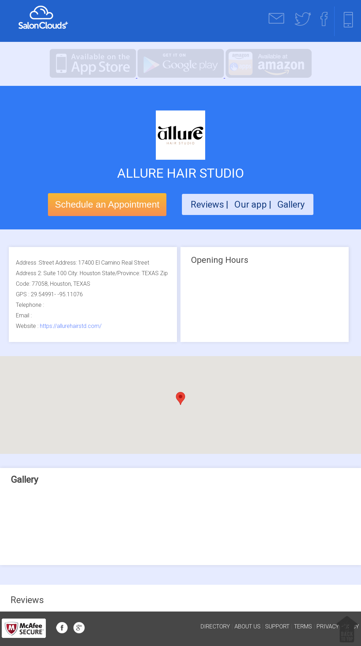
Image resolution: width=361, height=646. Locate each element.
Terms (303, 626)
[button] (180, 398)
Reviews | (209, 204)
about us (247, 626)
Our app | (254, 204)
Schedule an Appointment (107, 204)
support (277, 626)
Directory (215, 626)
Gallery (291, 204)
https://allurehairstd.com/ (71, 326)
